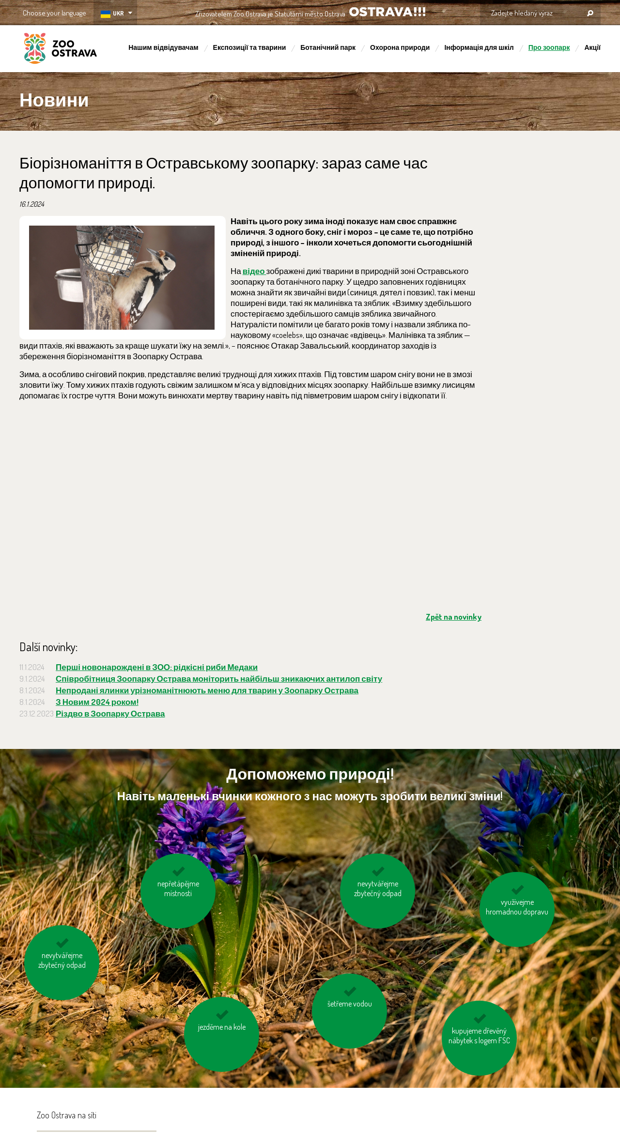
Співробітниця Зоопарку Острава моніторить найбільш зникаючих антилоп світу (219, 678)
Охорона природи (400, 47)
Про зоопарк (549, 47)
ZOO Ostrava (60, 50)
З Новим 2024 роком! (97, 702)
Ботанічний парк (328, 47)
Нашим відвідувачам (163, 47)
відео (254, 271)
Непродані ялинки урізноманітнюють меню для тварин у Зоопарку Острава (207, 690)
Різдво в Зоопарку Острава (110, 713)
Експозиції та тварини (249, 47)
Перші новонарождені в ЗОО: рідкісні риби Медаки (157, 667)
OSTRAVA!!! (387, 11)
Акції (592, 47)
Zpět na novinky (453, 616)
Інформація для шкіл (478, 47)
